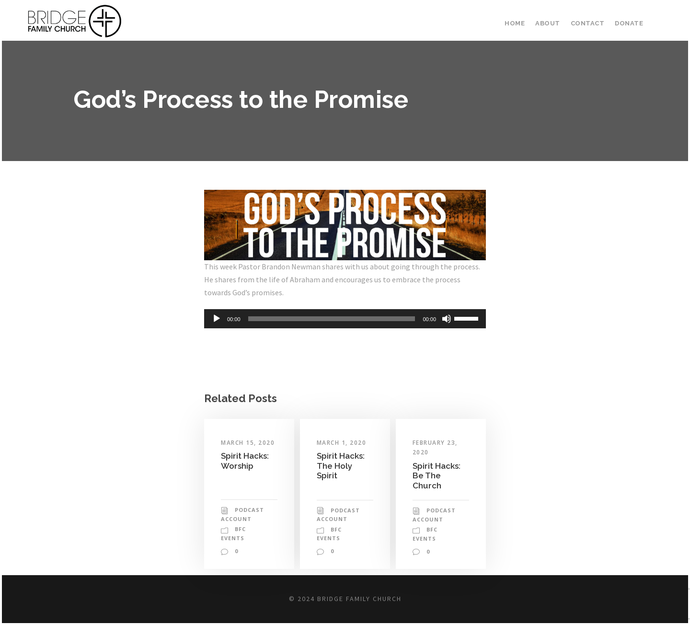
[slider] (331, 318)
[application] (345, 318)
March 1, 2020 (342, 443)
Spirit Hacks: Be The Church (436, 475)
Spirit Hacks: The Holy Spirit (341, 465)
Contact (588, 23)
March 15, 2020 (248, 443)
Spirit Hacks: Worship (245, 460)
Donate (629, 23)
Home (515, 23)
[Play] (216, 319)
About (547, 23)
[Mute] (446, 319)
